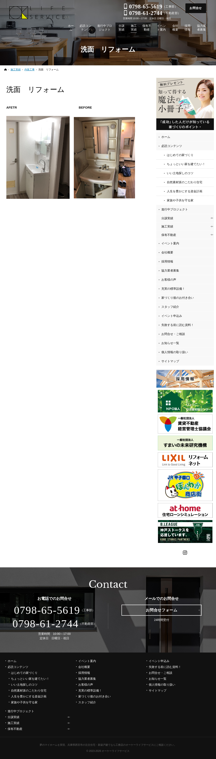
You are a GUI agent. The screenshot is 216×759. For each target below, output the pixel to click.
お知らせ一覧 (170, 343)
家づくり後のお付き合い (177, 297)
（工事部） (150, 6)
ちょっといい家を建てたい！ (186, 164)
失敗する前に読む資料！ (177, 325)
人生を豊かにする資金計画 (184, 191)
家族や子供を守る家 (180, 200)
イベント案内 (170, 243)
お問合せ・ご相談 (173, 334)
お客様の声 (168, 279)
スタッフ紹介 (170, 306)
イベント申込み (171, 316)
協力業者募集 (170, 270)
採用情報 (167, 261)
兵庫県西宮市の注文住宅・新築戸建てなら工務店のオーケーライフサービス (111, 744)
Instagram (185, 552)
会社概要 (167, 252)
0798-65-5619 (47, 610)
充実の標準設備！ (173, 288)
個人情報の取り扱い (174, 352)
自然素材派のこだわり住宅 (184, 182)
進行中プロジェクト (174, 209)
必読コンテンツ (171, 146)
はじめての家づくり (180, 155)
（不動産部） (152, 13)
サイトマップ (170, 361)
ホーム (165, 137)
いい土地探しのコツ (180, 173)
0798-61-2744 (45, 624)
